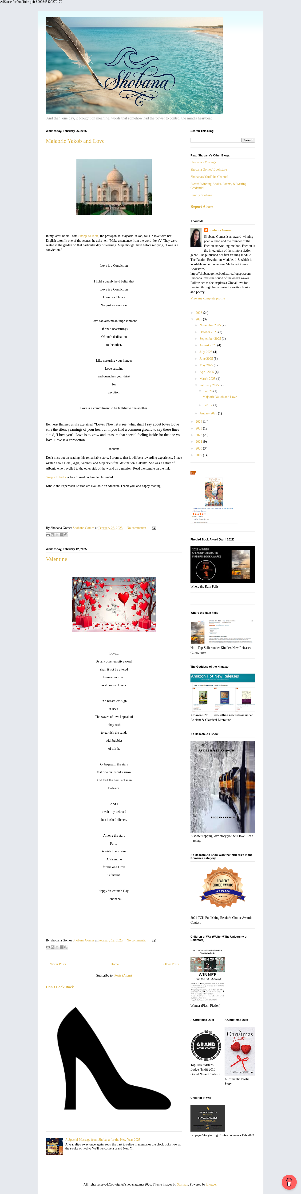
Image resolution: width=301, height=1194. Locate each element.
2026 (199, 313)
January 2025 (208, 413)
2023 (199, 428)
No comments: (137, 528)
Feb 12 (208, 405)
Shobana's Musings (203, 162)
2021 (199, 441)
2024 (199, 421)
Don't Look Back (60, 987)
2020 (199, 448)
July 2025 (206, 352)
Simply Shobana (201, 195)
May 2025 (206, 365)
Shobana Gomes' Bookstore (208, 169)
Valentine (56, 559)
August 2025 (208, 345)
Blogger (211, 1184)
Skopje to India (88, 236)
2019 (199, 455)
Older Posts (171, 964)
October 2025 (208, 332)
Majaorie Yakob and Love (75, 141)
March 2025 (207, 378)
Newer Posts (57, 964)
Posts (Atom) (123, 975)
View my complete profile (207, 298)
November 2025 (210, 325)
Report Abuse (201, 206)
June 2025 (206, 358)
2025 (199, 319)
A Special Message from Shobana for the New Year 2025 (103, 1139)
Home (115, 964)
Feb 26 (208, 391)
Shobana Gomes (220, 230)
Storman (182, 1184)
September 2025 (210, 338)
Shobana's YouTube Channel (209, 177)
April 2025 (207, 372)
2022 (199, 435)
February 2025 (209, 385)
